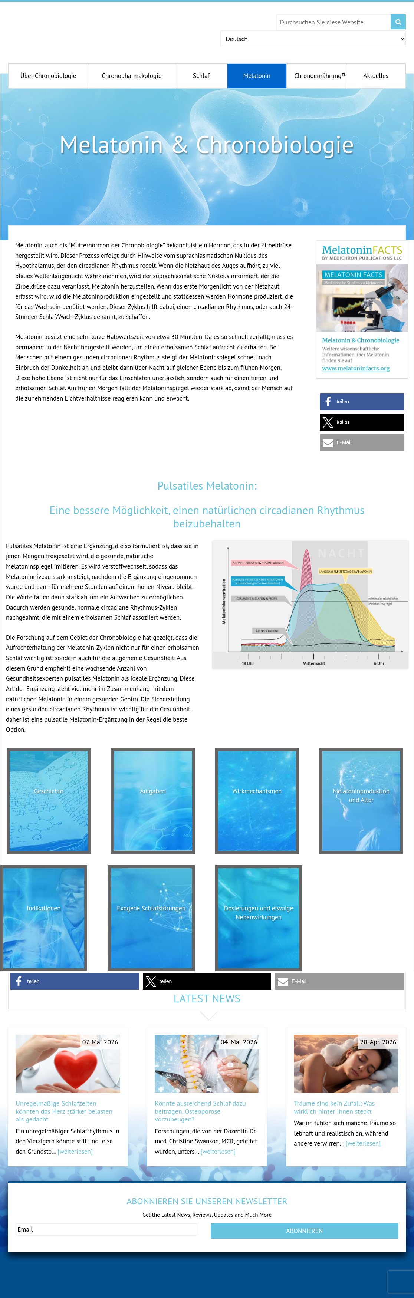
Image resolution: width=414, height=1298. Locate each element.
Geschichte (49, 790)
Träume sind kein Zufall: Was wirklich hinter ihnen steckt (334, 1107)
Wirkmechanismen (257, 790)
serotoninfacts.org (311, 1291)
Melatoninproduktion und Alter (361, 795)
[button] (362, 401)
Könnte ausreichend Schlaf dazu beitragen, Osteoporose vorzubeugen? (200, 1111)
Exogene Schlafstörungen (151, 912)
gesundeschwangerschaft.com (53, 1291)
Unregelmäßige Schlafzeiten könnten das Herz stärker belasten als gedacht (64, 1111)
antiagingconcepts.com (226, 1291)
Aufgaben (153, 790)
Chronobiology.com (77, 28)
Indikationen (43, 908)
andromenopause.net (135, 1291)
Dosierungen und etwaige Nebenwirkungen (258, 916)
